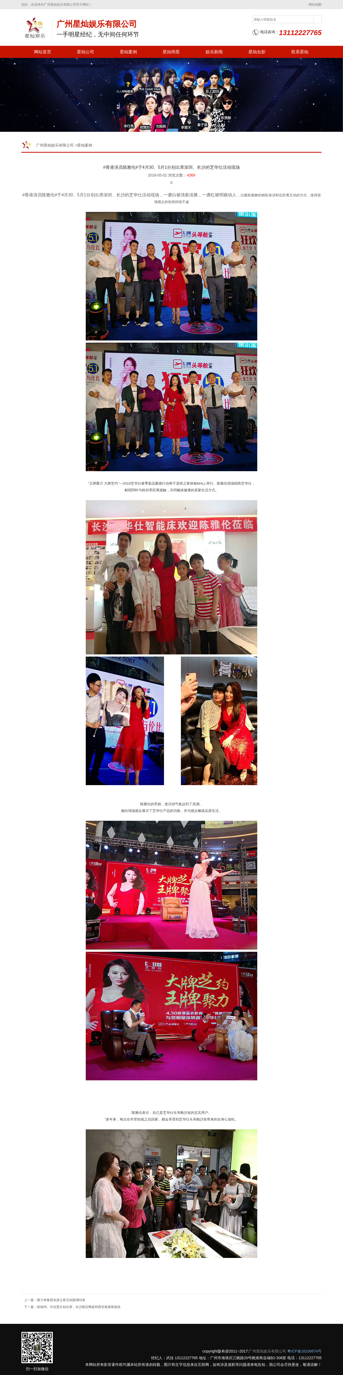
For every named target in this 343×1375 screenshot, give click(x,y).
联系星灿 (299, 52)
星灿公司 (85, 52)
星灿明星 (171, 52)
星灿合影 (257, 52)
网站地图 (315, 4)
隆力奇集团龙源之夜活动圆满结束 (61, 1300)
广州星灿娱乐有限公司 (55, 145)
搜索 (317, 19)
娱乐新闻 (214, 52)
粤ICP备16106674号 (304, 1351)
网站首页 (42, 52)
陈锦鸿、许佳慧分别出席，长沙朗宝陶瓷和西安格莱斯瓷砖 (79, 1307)
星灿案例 (128, 52)
